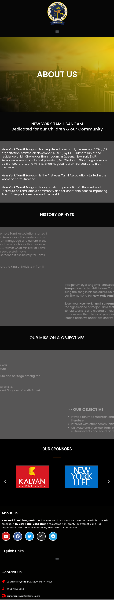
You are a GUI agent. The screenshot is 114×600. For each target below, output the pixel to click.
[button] (57, 31)
